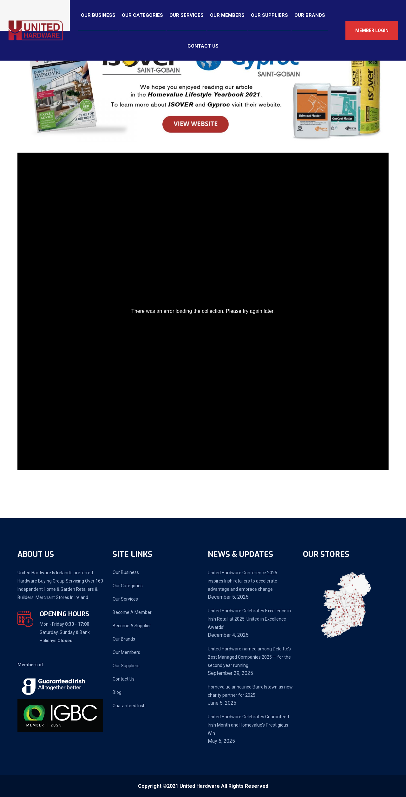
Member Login (372, 30)
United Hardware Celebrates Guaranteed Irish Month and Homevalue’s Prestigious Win (248, 725)
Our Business (98, 15)
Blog (117, 692)
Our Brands (309, 15)
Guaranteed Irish (129, 705)
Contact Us (203, 46)
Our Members (227, 15)
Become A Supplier (132, 625)
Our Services (186, 15)
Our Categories (142, 15)
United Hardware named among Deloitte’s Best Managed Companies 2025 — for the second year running (249, 657)
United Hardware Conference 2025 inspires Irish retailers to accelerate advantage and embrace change (242, 581)
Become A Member (132, 612)
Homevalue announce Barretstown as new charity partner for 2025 (250, 691)
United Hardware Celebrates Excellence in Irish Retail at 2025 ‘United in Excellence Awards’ (249, 619)
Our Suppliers (269, 15)
